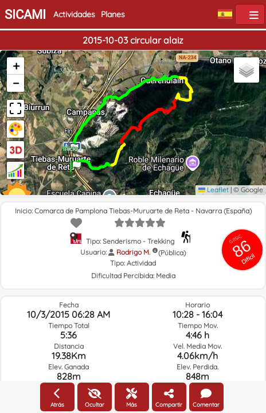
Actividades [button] (74, 14)
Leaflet (213, 189)
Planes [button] (113, 14)
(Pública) (172, 252)
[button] (75, 162)
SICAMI (25, 14)
